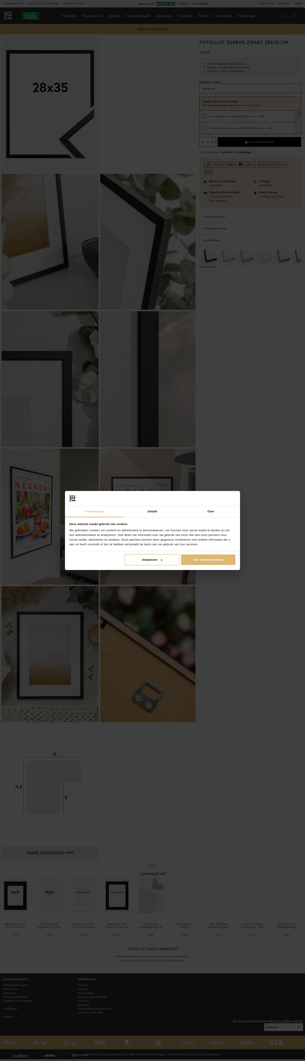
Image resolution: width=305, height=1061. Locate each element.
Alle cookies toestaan (208, 559)
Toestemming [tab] (94, 511)
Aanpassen (152, 559)
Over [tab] (211, 511)
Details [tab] (152, 511)
